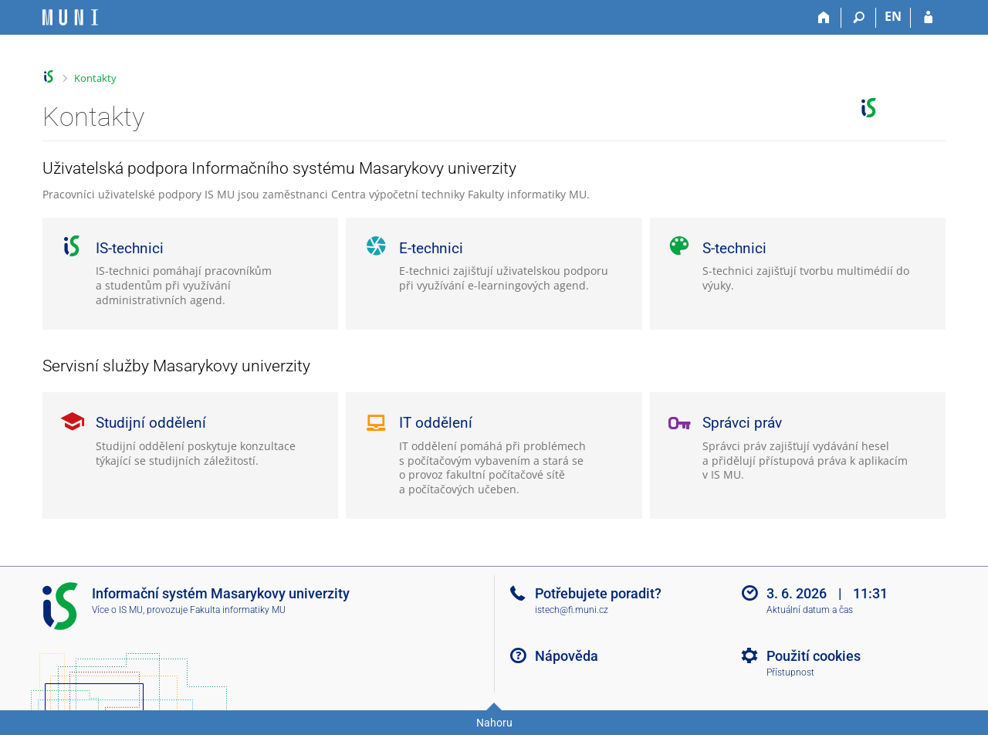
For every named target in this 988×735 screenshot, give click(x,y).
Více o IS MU (117, 610)
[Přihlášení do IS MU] (928, 18)
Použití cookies (813, 656)
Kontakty (95, 78)
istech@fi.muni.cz (571, 610)
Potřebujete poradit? (598, 593)
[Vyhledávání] (858, 18)
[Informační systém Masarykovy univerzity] (70, 17)
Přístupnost (790, 672)
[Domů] (824, 18)
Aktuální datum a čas (809, 610)
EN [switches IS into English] (893, 16)
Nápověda (566, 656)
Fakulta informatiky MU (238, 610)
